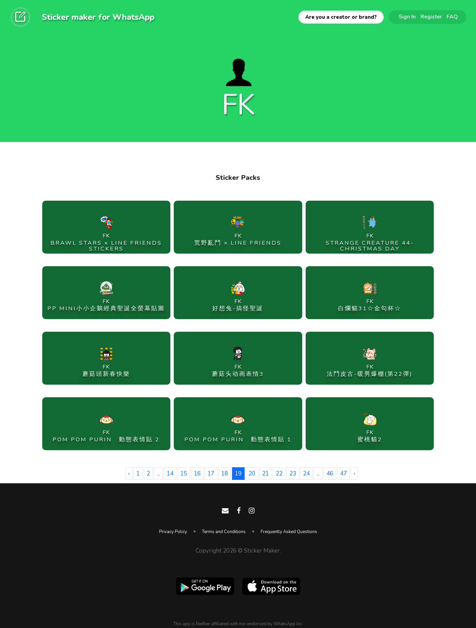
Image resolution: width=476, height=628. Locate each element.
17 (211, 473)
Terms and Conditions (224, 532)
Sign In (407, 16)
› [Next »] (354, 473)
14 (170, 473)
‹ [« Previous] (128, 473)
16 (197, 473)
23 (292, 473)
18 (224, 473)
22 (279, 473)
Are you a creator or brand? (341, 17)
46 (329, 473)
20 (251, 473)
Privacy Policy (173, 532)
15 (183, 473)
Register (431, 16)
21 (265, 473)
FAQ (452, 16)
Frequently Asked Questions (289, 532)
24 (306, 473)
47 (343, 473)
